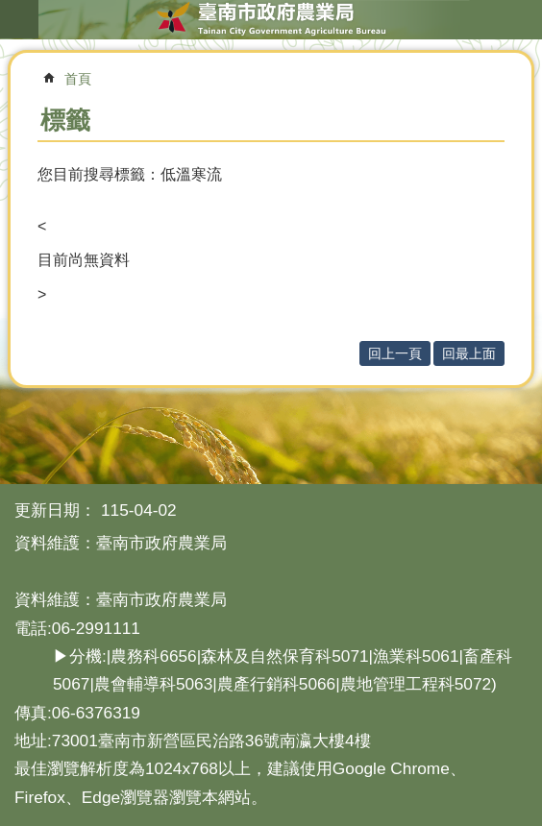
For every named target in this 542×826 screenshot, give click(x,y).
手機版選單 (19, 19)
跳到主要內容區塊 (10, 10)
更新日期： (55, 510)
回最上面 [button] (469, 353)
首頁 (77, 78)
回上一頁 (395, 353)
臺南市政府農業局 (271, 19)
